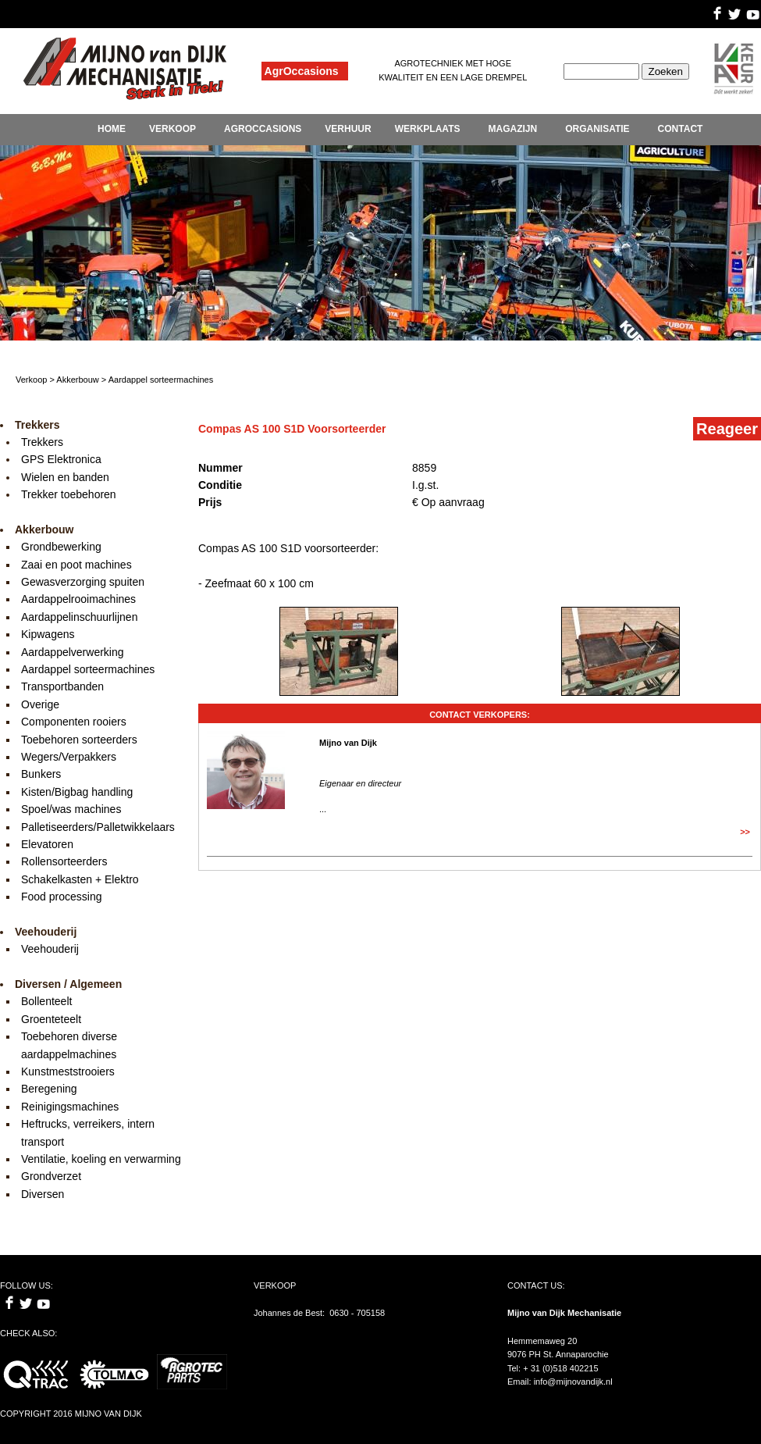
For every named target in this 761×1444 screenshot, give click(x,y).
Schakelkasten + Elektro (80, 879)
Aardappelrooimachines (78, 599)
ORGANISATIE (597, 128)
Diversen (42, 1194)
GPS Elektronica (61, 459)
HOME (112, 128)
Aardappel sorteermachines (88, 669)
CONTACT (680, 128)
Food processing (61, 896)
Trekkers (42, 442)
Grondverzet (51, 1176)
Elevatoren (47, 844)
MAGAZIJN (512, 128)
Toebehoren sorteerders (79, 739)
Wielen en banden (65, 477)
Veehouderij (50, 949)
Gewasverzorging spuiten (82, 582)
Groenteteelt (51, 1019)
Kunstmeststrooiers (68, 1071)
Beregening (49, 1088)
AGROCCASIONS (262, 128)
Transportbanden (62, 686)
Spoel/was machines (71, 809)
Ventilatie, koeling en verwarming (101, 1159)
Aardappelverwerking (72, 652)
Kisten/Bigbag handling (77, 792)
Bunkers (41, 774)
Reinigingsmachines (70, 1106)
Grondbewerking (61, 546)
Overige (40, 704)
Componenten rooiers (73, 721)
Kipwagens (48, 634)
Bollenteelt (46, 1001)
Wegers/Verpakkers (68, 757)
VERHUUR (348, 128)
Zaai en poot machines (76, 564)
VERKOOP (172, 128)
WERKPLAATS (428, 128)
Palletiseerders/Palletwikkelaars (98, 827)
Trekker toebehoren (68, 494)
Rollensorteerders (64, 861)
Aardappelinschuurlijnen (79, 617)
